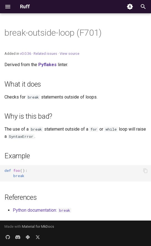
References (20, 197)
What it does (22, 84)
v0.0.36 (25, 53)
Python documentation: (42, 210)
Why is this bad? (28, 116)
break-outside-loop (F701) (53, 32)
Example (17, 156)
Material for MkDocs (38, 226)
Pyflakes (47, 64)
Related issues (45, 53)
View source (69, 53)
